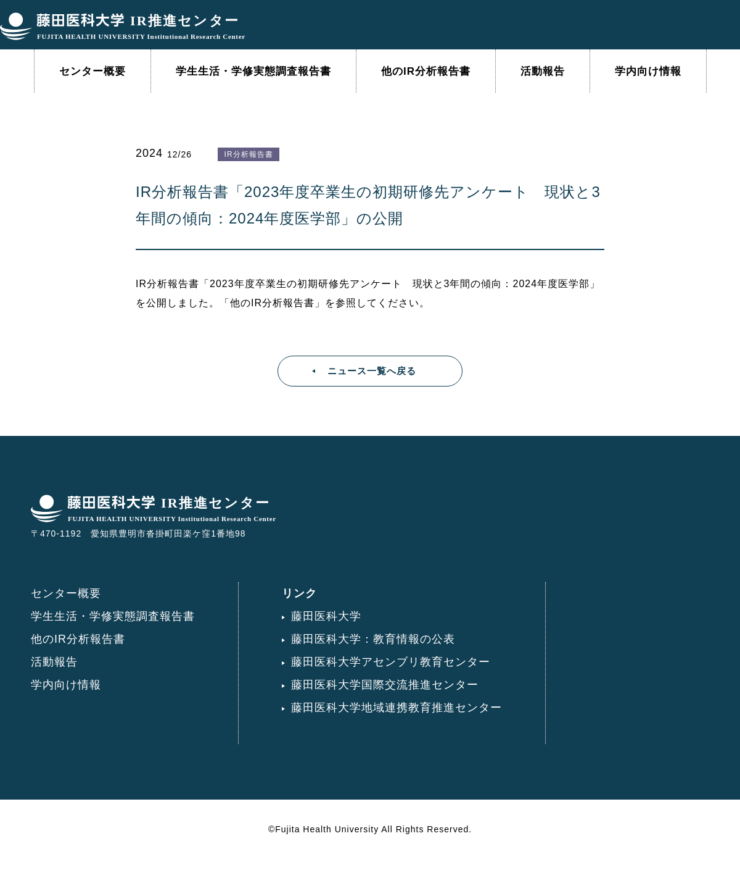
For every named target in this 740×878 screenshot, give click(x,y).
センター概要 (92, 71)
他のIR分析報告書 (426, 71)
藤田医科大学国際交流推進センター (385, 685)
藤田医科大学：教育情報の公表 (373, 639)
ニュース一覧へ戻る (371, 371)
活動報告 (542, 71)
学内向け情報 (648, 71)
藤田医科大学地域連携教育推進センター (396, 707)
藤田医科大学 (326, 616)
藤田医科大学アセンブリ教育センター (390, 662)
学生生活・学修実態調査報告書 (253, 71)
